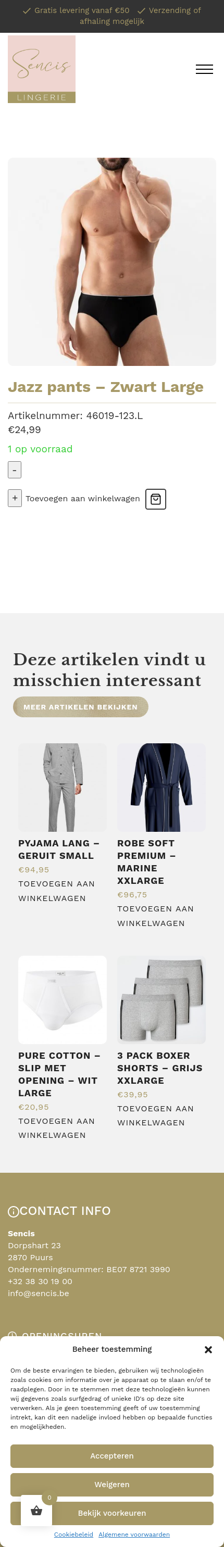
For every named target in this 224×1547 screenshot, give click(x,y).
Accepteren (112, 1456)
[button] (208, 1350)
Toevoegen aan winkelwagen (83, 498)
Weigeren (112, 1484)
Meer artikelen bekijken (80, 707)
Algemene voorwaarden (134, 1534)
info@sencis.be (38, 1293)
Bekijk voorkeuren (112, 1513)
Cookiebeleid (73, 1534)
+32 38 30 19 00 (40, 1281)
